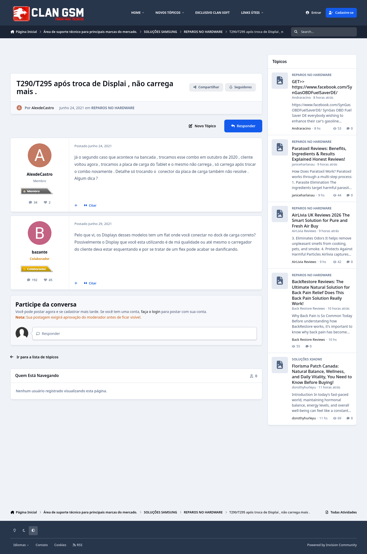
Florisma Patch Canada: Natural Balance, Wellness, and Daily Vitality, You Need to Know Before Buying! (322, 374)
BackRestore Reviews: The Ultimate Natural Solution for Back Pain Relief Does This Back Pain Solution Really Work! (321, 292)
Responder (48, 333)
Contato (42, 545)
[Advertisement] (103, 55)
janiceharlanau (303, 164)
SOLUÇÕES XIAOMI (307, 359)
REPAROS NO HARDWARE (112, 107)
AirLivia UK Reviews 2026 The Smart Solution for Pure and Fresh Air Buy (321, 220)
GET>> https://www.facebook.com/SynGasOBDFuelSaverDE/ (322, 87)
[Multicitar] (76, 206)
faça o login (150, 311)
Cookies (60, 545)
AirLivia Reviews (304, 231)
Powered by (332, 545)
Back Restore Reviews (308, 308)
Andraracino (301, 97)
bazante (40, 252)
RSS (77, 545)
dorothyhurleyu (304, 387)
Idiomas (21, 545)
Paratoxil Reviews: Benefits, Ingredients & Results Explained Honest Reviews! (319, 153)
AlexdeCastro (40, 174)
